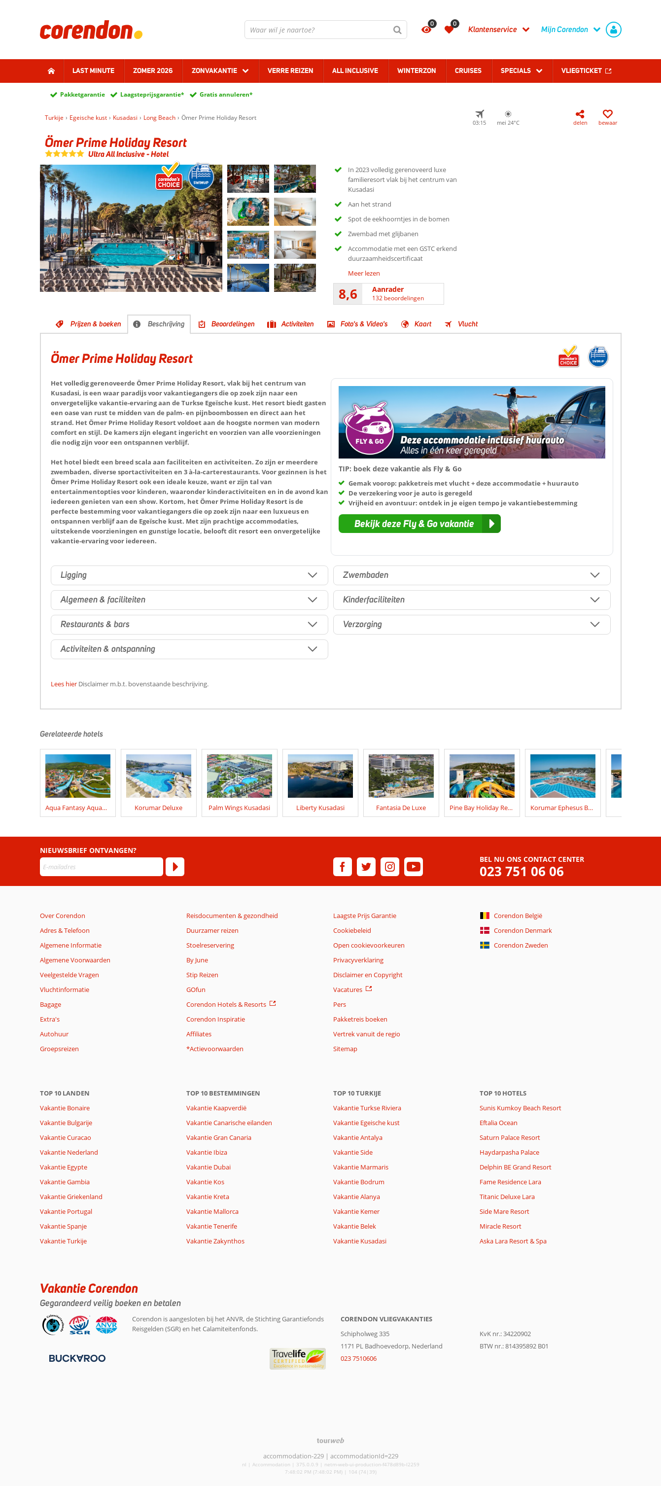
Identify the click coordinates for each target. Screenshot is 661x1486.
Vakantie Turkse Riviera (367, 1107)
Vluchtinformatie (64, 989)
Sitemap (345, 1048)
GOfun (196, 989)
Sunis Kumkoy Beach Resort (520, 1107)
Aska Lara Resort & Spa (513, 1241)
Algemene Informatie (71, 945)
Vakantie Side (353, 1152)
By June (197, 959)
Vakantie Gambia (65, 1181)
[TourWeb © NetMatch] (330, 1440)
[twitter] (366, 867)
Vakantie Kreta (207, 1196)
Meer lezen (364, 273)
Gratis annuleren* (226, 94)
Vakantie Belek (354, 1226)
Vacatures (347, 989)
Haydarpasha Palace (509, 1152)
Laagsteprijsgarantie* (152, 94)
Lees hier (64, 683)
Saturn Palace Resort (510, 1137)
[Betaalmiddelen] (76, 1357)
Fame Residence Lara (510, 1181)
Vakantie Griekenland (71, 1196)
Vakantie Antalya (358, 1137)
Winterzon (416, 70)
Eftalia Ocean (499, 1122)
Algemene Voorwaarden (75, 959)
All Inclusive (355, 70)
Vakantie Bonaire (65, 1107)
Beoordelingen (233, 323)
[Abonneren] (175, 866)
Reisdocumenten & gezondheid (232, 915)
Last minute (93, 70)
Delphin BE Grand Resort (516, 1167)
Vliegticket (581, 70)
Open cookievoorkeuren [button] (369, 945)
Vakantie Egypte (63, 1167)
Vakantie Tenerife (211, 1226)
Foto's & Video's (364, 323)
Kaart (423, 323)
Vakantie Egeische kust (366, 1122)
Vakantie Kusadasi (359, 1241)
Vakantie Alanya (356, 1196)
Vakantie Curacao (65, 1137)
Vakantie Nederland (69, 1152)
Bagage (50, 1004)
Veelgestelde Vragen (69, 974)
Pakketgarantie (82, 94)
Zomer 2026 (153, 70)
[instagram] (390, 867)
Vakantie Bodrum (358, 1181)
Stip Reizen (202, 974)
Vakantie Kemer (356, 1211)
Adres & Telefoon (65, 930)
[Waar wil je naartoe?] (325, 29)
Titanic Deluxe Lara (507, 1196)
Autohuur (54, 1033)
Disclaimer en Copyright (368, 974)
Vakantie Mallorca (212, 1211)
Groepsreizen (59, 1048)
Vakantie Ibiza (206, 1152)
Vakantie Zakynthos (215, 1241)
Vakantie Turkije (63, 1241)
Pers (339, 1004)
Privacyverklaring (358, 959)
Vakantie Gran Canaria (218, 1137)
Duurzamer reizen (212, 930)
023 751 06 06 (522, 871)
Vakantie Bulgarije (66, 1122)
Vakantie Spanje (63, 1226)
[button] (420, 523)
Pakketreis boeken (360, 1019)
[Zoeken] (397, 29)
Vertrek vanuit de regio (366, 1033)
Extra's (50, 1019)
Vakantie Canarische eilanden (229, 1122)
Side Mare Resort (504, 1211)
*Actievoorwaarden (215, 1048)
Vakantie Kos (205, 1181)
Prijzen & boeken (95, 323)
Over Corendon (62, 915)
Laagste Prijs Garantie (364, 915)
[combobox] (325, 29)
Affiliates (198, 1033)
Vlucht (468, 323)
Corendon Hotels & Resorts (226, 1004)
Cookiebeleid (352, 930)
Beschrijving (166, 323)
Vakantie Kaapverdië (216, 1107)
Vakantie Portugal (66, 1211)
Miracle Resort (501, 1226)
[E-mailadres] (101, 866)
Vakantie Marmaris (360, 1167)
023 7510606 (359, 1358)
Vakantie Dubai (208, 1167)
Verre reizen (290, 70)
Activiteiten (297, 323)
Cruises (468, 70)
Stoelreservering (210, 945)
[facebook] (342, 867)
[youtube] (413, 867)
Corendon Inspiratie (215, 1019)
